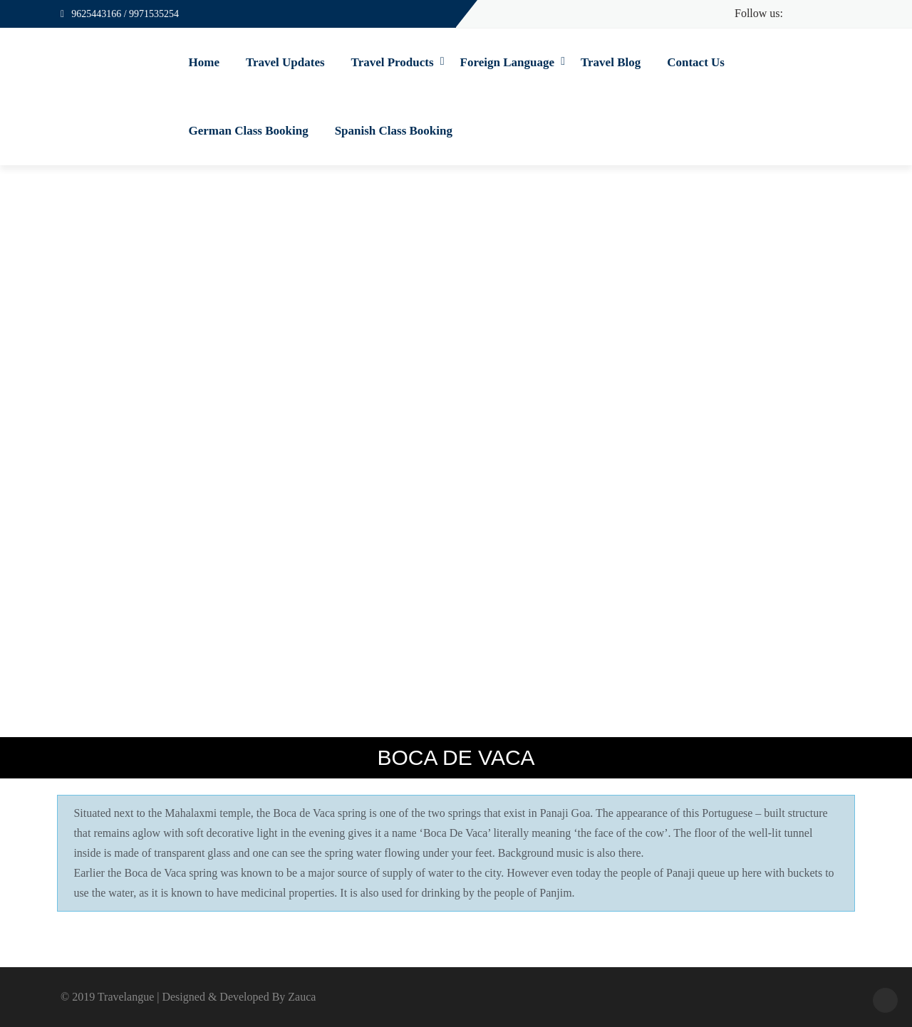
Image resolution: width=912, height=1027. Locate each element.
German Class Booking (249, 130)
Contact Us (696, 62)
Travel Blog (611, 62)
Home (204, 62)
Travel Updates (285, 62)
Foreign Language (507, 62)
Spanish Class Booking (393, 130)
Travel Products (392, 62)
